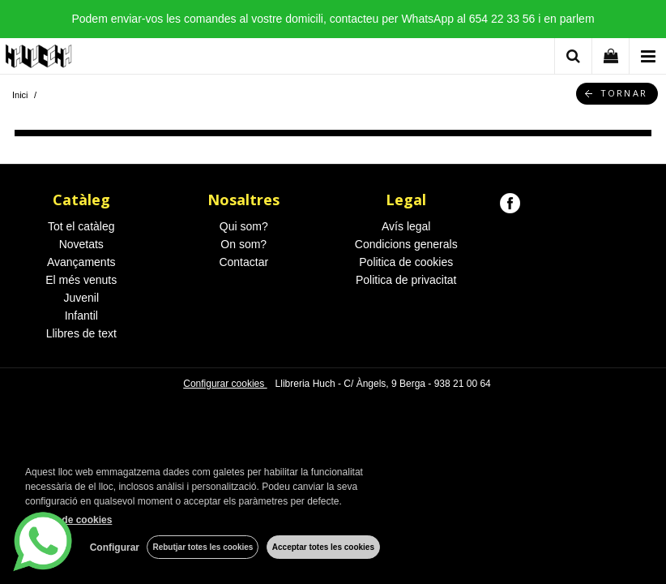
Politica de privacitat (406, 279)
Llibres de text (81, 333)
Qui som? (244, 226)
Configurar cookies (225, 383)
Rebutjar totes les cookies (202, 547)
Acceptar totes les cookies (323, 547)
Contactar (243, 262)
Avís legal (406, 226)
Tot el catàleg (81, 226)
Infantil (81, 315)
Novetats (81, 244)
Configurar (114, 547)
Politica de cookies (406, 262)
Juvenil (81, 297)
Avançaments (81, 262)
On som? (243, 244)
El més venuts (81, 279)
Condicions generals (406, 244)
